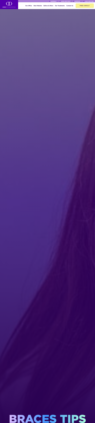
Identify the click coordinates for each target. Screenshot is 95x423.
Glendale (53, 1)
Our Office (28, 6)
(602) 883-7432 (65, 1)
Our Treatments (60, 6)
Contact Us (69, 6)
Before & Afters (48, 6)
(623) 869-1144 (88, 1)
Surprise (77, 1)
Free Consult (85, 5)
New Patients (38, 6)
